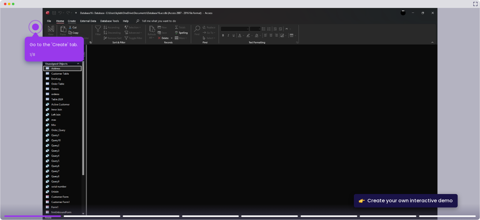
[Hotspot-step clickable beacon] (35, 26)
